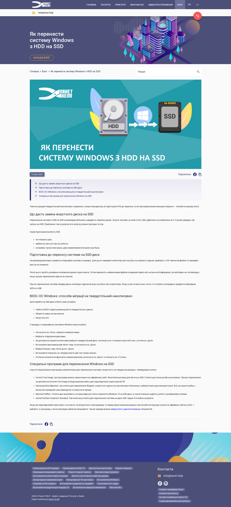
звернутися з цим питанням (124, 409)
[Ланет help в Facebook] (160, 483)
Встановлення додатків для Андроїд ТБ (51, 487)
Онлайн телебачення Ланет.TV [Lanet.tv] (173, 497)
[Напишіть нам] (42, 12)
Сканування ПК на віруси (44, 483)
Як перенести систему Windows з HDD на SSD (75, 71)
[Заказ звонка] (197, 16)
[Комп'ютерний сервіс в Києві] (41, 4)
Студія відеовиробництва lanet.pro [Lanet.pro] (174, 501)
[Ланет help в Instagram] (165, 483)
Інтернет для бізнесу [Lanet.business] (168, 493)
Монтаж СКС (115, 487)
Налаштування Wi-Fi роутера (46, 468)
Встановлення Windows (108, 480)
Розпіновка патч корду (108, 483)
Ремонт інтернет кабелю (80, 472)
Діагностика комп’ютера (100, 468)
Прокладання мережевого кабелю (48, 472)
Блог (44, 71)
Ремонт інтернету (123, 468)
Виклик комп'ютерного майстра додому (90, 476)
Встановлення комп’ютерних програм (50, 476)
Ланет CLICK (54, 499)
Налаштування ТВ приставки (80, 480)
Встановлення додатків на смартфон (76, 483)
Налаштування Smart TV (74, 468)
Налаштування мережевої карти (47, 480)
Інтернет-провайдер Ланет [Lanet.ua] (171, 489)
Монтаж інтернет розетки (106, 472)
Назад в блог (41, 57)
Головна (34, 71)
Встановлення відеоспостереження (89, 487)
